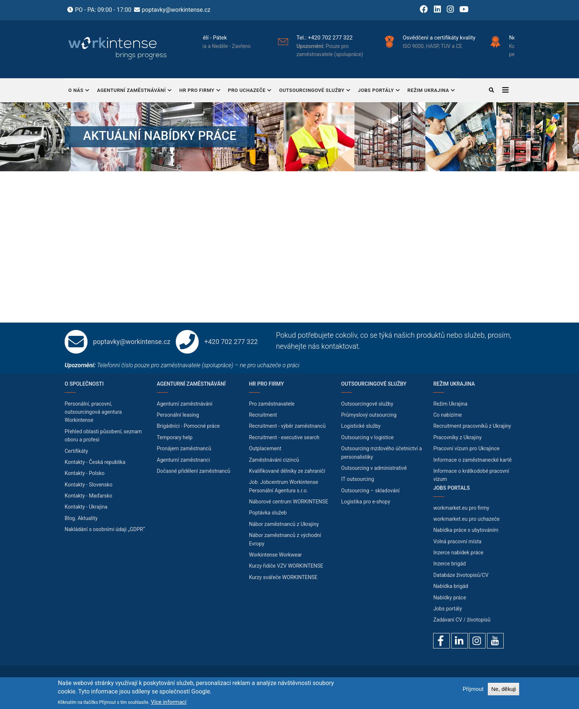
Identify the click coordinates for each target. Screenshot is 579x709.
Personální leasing (178, 415)
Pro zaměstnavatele (271, 404)
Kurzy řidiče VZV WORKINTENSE (286, 566)
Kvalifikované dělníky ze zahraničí (287, 471)
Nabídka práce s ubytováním (465, 530)
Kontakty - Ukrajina (86, 507)
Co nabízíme (447, 415)
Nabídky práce (449, 597)
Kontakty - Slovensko (88, 485)
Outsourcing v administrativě (374, 468)
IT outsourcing (357, 479)
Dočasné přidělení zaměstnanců (193, 471)
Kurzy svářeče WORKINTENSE (283, 577)
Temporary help (175, 437)
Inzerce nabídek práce (458, 552)
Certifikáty (76, 451)
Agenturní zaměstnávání (134, 91)
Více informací (168, 702)
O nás (79, 91)
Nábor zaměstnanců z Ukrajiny (284, 524)
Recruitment (263, 415)
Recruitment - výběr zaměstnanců (287, 426)
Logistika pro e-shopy (365, 502)
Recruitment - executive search (284, 437)
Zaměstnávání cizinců (274, 460)
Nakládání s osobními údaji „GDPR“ (105, 529)
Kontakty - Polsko (85, 473)
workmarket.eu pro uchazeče (466, 519)
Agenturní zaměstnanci (183, 460)
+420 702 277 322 (361, 37)
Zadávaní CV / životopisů (461, 620)
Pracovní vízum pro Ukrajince (466, 448)
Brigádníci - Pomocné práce (188, 426)
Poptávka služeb (268, 513)
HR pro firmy (200, 91)
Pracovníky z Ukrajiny (457, 437)
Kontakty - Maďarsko (88, 496)
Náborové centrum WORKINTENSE (288, 502)
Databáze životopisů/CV (461, 575)
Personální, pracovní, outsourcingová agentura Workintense (93, 412)
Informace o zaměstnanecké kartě (472, 460)
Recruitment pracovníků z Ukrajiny (472, 426)
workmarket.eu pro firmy (461, 508)
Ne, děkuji (503, 689)
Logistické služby (361, 426)
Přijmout (473, 689)
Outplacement (265, 448)
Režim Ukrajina (431, 91)
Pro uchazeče (250, 91)
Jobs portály (379, 91)
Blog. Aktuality (81, 518)
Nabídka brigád (450, 586)
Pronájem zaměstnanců (184, 448)
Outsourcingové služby (314, 91)
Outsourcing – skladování (370, 490)
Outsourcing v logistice (367, 437)
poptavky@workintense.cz (176, 9)
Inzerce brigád (449, 564)
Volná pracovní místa (457, 541)
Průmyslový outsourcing (369, 415)
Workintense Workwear (275, 555)
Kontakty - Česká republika (95, 462)
